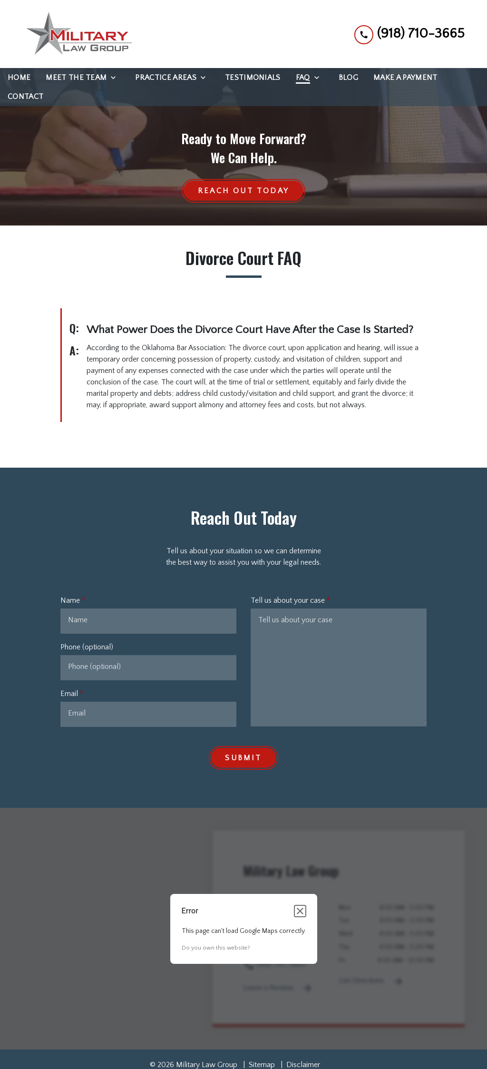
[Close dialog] (300, 911)
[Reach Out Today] (243, 191)
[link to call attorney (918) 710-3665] (409, 34)
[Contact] (25, 96)
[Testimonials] (252, 77)
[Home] (19, 77)
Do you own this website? (216, 948)
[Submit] (243, 758)
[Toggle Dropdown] (116, 77)
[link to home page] (77, 34)
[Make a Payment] (405, 77)
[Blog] (348, 77)
